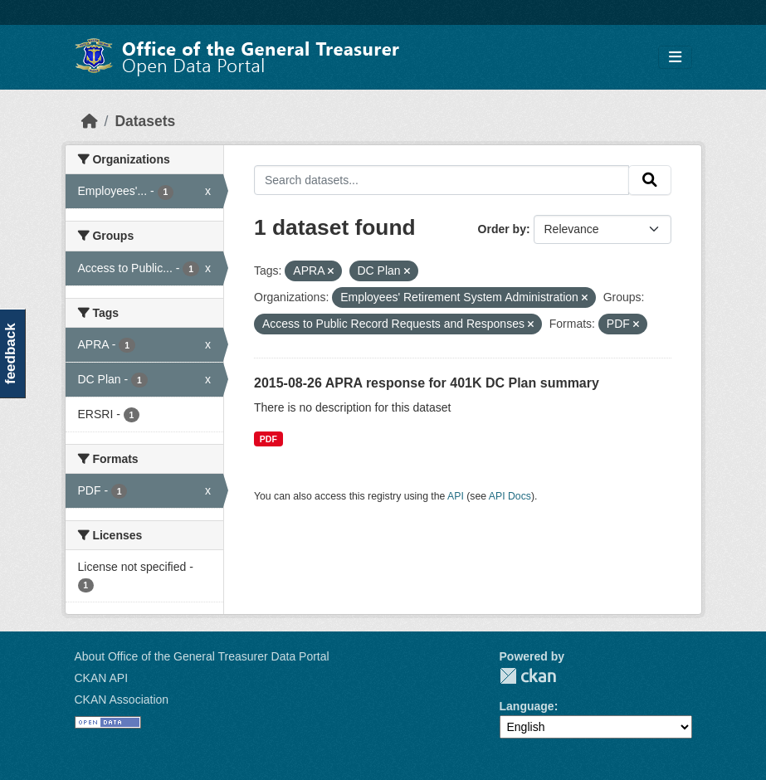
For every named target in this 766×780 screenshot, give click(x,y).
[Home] (89, 121)
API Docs (510, 496)
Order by (502, 229)
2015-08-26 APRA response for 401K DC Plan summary (426, 383)
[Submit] (649, 180)
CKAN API (102, 678)
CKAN (528, 676)
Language (527, 706)
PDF (268, 439)
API (455, 496)
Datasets (145, 121)
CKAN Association (122, 699)
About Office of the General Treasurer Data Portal (202, 656)
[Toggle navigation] (675, 58)
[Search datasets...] (441, 180)
